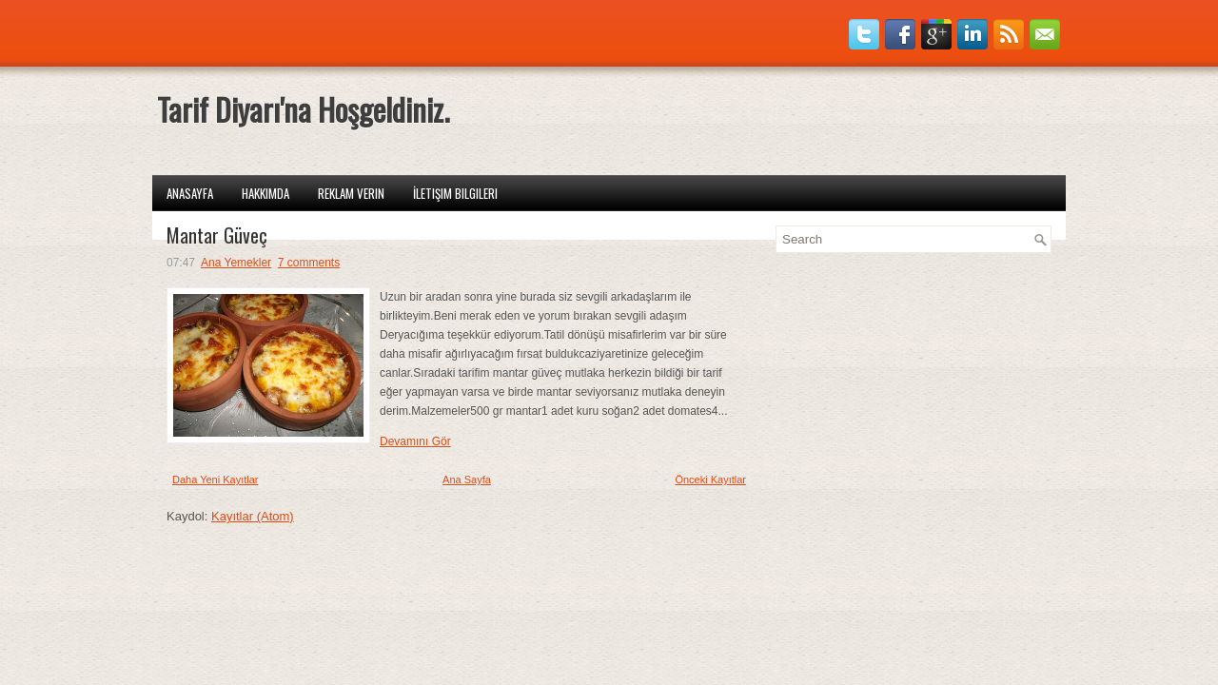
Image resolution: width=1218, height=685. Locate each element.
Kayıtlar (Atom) (252, 516)
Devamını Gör (415, 441)
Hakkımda (265, 193)
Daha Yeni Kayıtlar (215, 479)
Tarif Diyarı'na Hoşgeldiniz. (303, 109)
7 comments (309, 262)
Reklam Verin (351, 193)
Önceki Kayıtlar (710, 479)
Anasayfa (190, 193)
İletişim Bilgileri (455, 193)
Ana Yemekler (236, 262)
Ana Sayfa (466, 479)
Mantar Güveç (217, 235)
